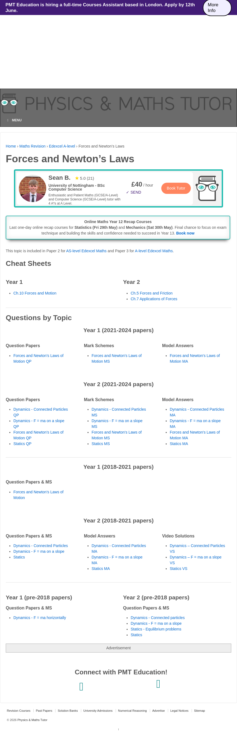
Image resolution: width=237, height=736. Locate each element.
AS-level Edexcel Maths (86, 251)
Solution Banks (68, 710)
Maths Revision (32, 146)
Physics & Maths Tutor (32, 720)
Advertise (158, 710)
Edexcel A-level (62, 146)
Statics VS (179, 568)
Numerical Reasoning (132, 710)
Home (11, 146)
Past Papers (44, 710)
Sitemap (199, 710)
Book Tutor (176, 188)
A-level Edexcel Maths (154, 251)
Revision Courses (18, 710)
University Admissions (98, 710)
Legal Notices (179, 710)
